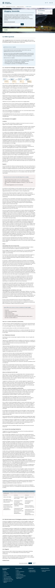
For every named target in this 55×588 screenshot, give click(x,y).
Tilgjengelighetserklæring (8, 578)
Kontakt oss (6, 572)
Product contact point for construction (46, 571)
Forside (3, 6)
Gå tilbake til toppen (5, 560)
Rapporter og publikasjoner (21, 575)
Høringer (5, 575)
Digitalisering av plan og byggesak (7, 582)
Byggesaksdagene (32, 570)
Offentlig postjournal (19, 574)
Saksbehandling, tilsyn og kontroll (10, 6)
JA (30, 563)
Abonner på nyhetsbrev (20, 571)
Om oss (5, 571)
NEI (34, 563)
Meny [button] (51, 2)
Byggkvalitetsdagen (32, 571)
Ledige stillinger (6, 574)
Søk (46, 2)
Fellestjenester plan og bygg (8, 579)
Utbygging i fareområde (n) (20, 6)
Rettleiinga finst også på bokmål (9, 21)
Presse (17, 570)
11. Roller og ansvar (28, 6)
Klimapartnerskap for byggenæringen (19, 578)
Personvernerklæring (7, 576)
